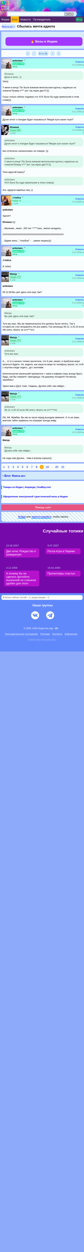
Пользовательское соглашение (21, 634)
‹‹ (28, 53)
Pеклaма (45, 634)
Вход (79, 19)
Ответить (79, 62)
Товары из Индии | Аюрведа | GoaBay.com (27, 487)
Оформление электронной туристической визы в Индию (35, 496)
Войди (22, 516)
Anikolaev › (8, 26)
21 (62, 467)
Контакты (57, 634)
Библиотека (71, 634)
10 (47, 467)
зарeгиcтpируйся (41, 516)
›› (58, 53)
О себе (13, 133)
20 (56, 467)
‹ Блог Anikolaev (14, 475)
